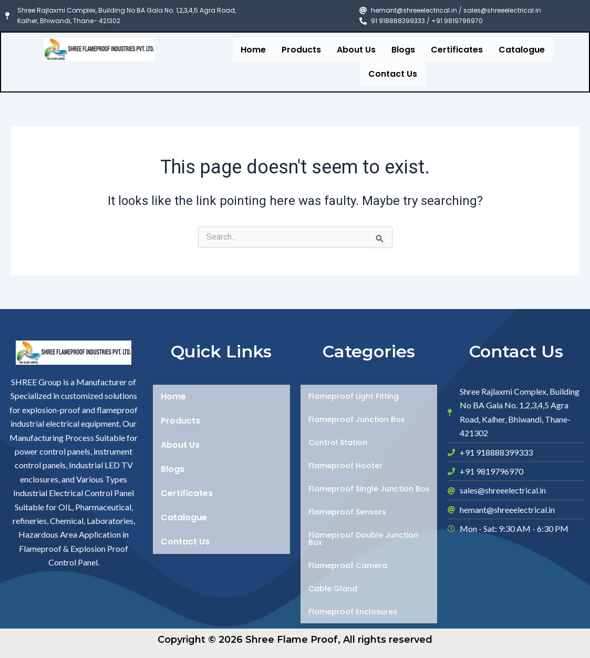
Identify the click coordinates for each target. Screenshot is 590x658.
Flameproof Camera (347, 565)
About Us (356, 50)
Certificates (457, 50)
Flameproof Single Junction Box (368, 489)
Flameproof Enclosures (352, 611)
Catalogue (522, 50)
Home (253, 50)
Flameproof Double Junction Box (363, 539)
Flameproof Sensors (347, 512)
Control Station (337, 442)
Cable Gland (332, 588)
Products (301, 50)
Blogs (403, 50)
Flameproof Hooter (345, 465)
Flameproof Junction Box (356, 419)
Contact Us (392, 74)
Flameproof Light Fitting (353, 396)
